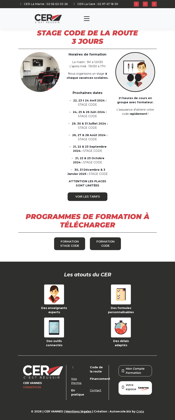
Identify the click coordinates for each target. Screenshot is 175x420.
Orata (140, 411)
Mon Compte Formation (133, 371)
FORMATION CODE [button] (105, 244)
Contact (95, 390)
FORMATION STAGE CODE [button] (69, 244)
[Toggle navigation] (86, 18)
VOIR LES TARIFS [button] (87, 196)
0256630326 (32, 387)
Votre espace (135, 387)
